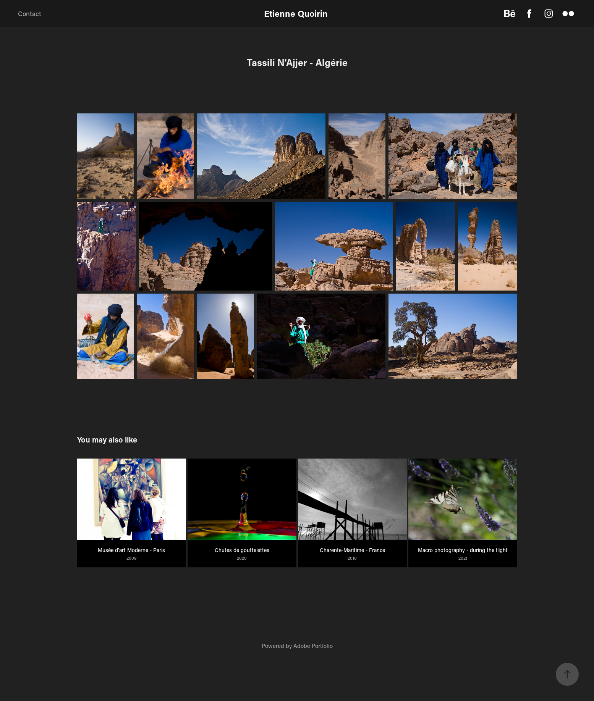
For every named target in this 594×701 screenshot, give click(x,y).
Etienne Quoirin (297, 13)
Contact (29, 13)
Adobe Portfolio (313, 645)
